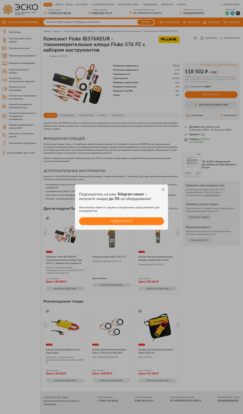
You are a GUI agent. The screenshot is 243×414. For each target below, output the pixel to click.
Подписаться (121, 221)
